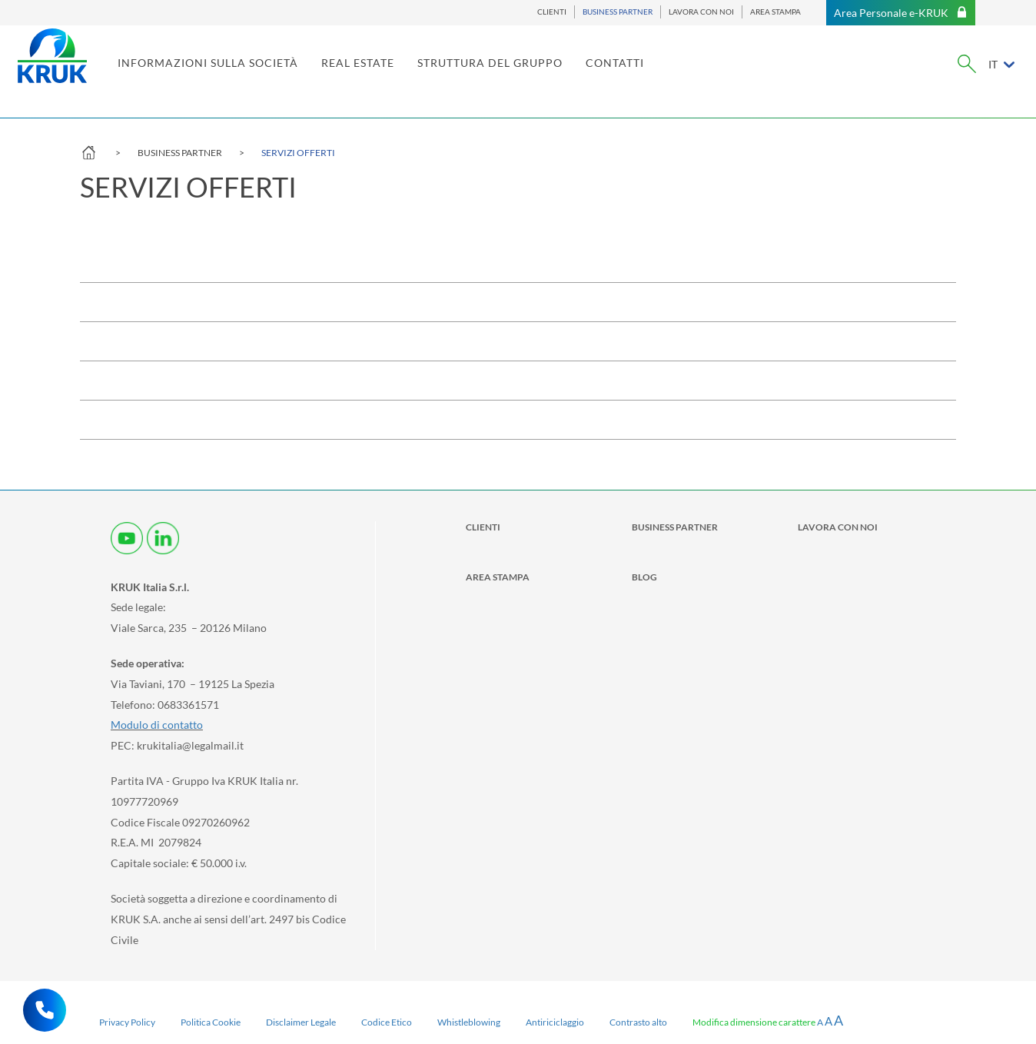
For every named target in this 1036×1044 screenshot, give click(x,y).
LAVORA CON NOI (701, 12)
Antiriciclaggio (555, 1022)
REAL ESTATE (420, 74)
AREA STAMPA (775, 12)
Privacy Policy (127, 1022)
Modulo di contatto (157, 724)
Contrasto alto (638, 1022)
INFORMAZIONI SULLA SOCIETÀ (270, 74)
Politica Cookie (211, 1022)
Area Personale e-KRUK (901, 12)
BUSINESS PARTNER (617, 12)
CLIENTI (551, 12)
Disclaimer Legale (301, 1022)
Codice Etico (386, 1022)
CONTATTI (677, 74)
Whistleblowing (468, 1022)
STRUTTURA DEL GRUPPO (552, 74)
